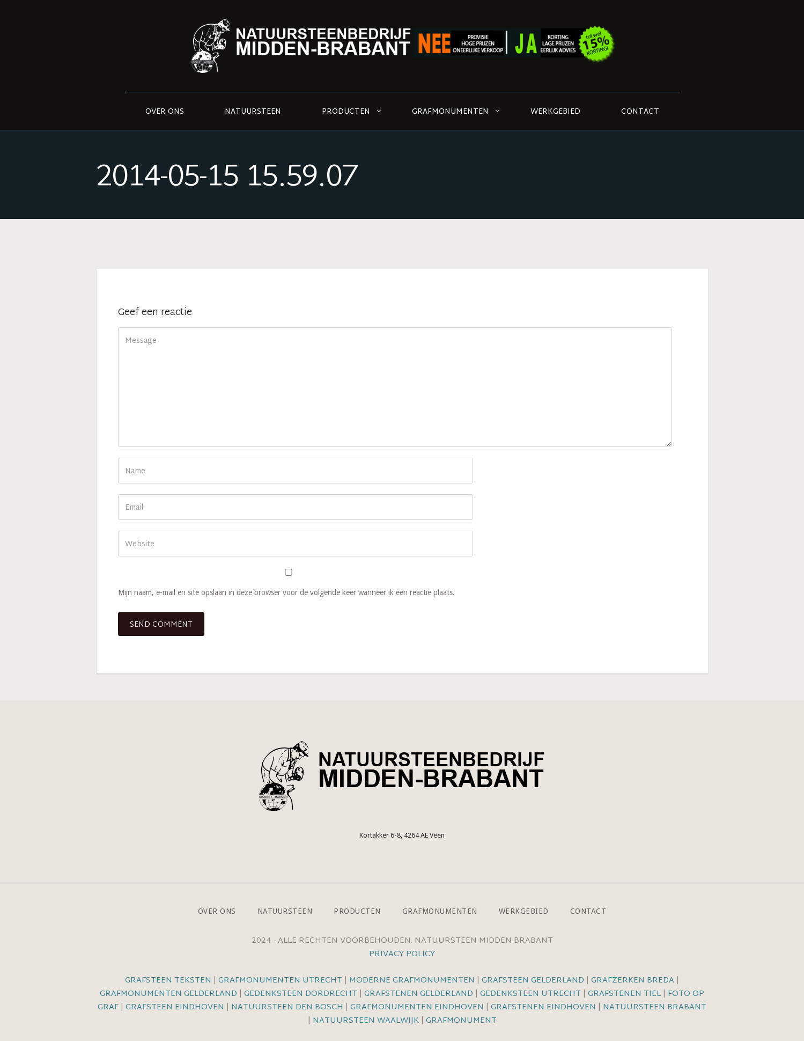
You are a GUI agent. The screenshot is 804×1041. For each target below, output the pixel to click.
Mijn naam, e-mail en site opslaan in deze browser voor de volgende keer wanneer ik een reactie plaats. (286, 592)
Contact (640, 112)
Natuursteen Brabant (654, 1007)
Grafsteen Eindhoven (175, 1007)
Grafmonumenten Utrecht (280, 980)
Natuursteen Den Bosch (287, 1007)
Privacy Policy (402, 954)
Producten (346, 112)
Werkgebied (555, 112)
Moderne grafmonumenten (412, 980)
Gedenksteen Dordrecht (300, 994)
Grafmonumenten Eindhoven (417, 1007)
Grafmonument (461, 1021)
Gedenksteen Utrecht (531, 994)
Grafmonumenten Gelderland (168, 994)
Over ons (164, 112)
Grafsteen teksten (168, 980)
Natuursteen (253, 112)
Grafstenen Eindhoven (543, 1007)
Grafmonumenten (450, 112)
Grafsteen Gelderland (533, 980)
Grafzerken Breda (632, 980)
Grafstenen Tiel (624, 994)
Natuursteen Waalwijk (366, 1021)
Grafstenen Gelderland (418, 994)
